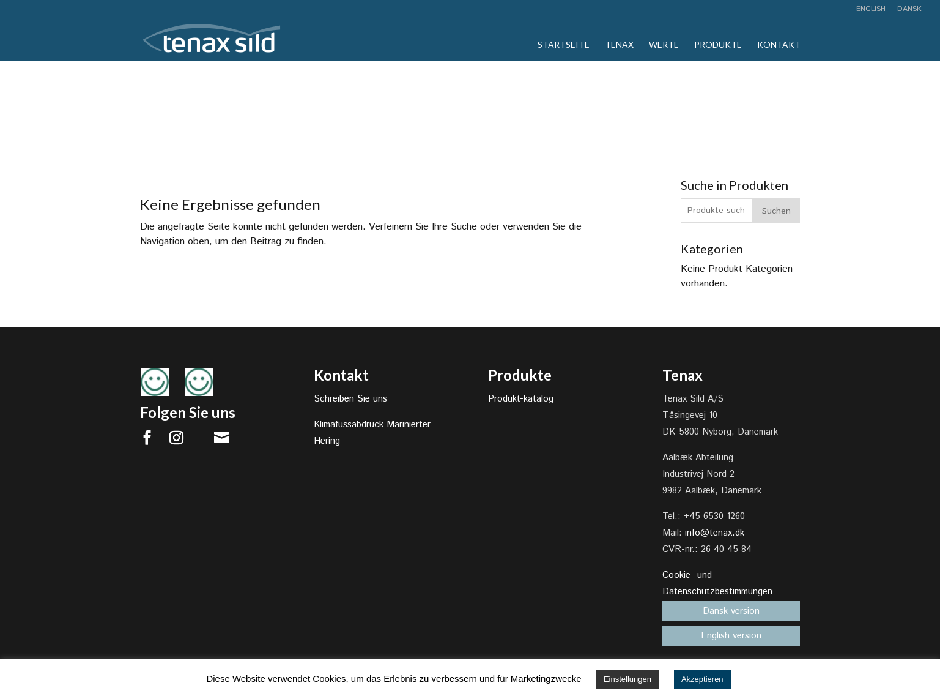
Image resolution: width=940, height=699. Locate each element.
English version (731, 635)
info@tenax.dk (714, 532)
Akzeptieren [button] (702, 679)
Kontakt (779, 45)
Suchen (776, 211)
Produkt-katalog (520, 398)
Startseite (564, 45)
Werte (664, 45)
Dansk (909, 10)
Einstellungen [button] (627, 679)
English (871, 10)
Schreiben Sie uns (350, 398)
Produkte (718, 45)
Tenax (619, 45)
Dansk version (731, 611)
